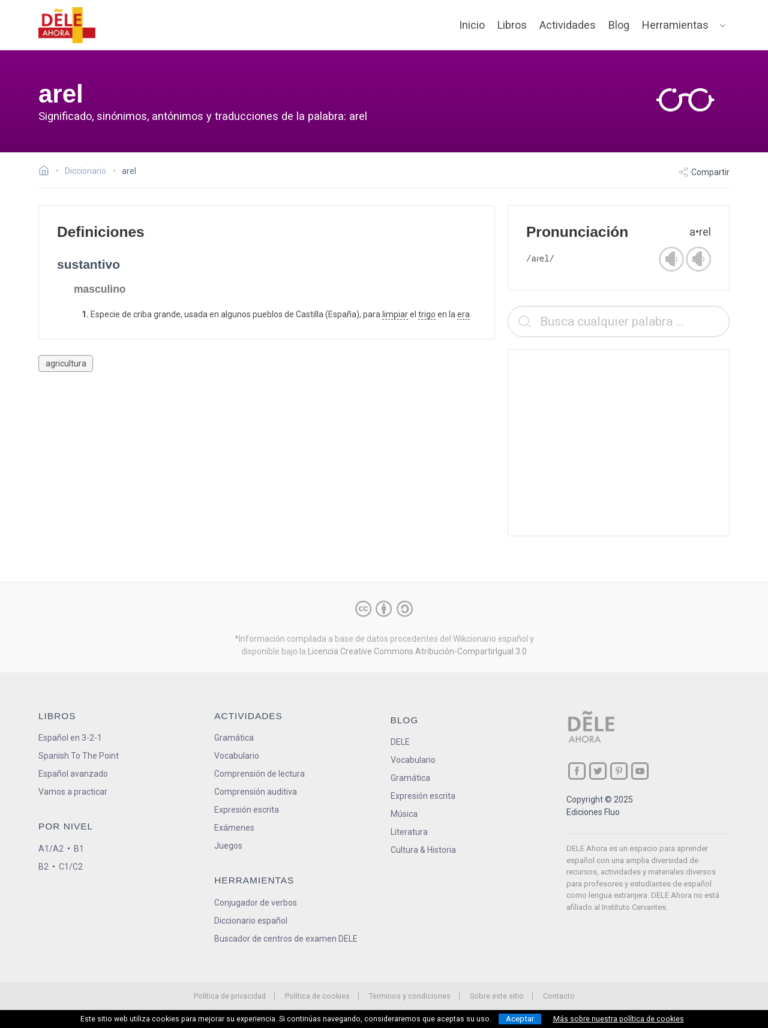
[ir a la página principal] (67, 25)
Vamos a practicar (72, 791)
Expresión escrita (246, 809)
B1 (79, 848)
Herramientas (675, 25)
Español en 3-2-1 (70, 738)
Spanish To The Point (78, 756)
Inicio (472, 25)
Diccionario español (250, 920)
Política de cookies (317, 995)
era (463, 314)
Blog (618, 25)
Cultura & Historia (423, 850)
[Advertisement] (618, 443)
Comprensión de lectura (259, 773)
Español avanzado (73, 773)
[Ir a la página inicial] (47, 172)
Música (404, 814)
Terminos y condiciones (410, 995)
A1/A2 (51, 848)
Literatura (409, 832)
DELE (400, 742)
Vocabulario (236, 756)
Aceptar (520, 1018)
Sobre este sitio (497, 995)
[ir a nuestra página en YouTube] (639, 771)
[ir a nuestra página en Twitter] (597, 771)
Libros (512, 25)
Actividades (567, 25)
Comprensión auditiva (255, 791)
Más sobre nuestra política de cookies (618, 1019)
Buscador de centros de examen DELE (286, 938)
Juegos (228, 845)
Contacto (559, 995)
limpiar (395, 314)
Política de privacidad (230, 995)
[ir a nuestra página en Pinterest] (618, 771)
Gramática (234, 738)
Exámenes (234, 827)
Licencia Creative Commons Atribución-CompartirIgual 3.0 (417, 651)
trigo (427, 314)
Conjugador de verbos (255, 902)
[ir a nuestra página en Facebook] (576, 771)
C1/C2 (71, 866)
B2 (43, 866)
